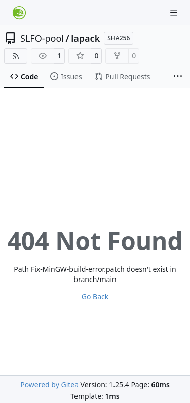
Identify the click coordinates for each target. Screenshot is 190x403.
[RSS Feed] (15, 56)
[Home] (19, 13)
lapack (85, 38)
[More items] (178, 77)
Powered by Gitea (49, 384)
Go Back (95, 296)
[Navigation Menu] (175, 12)
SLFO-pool (42, 38)
